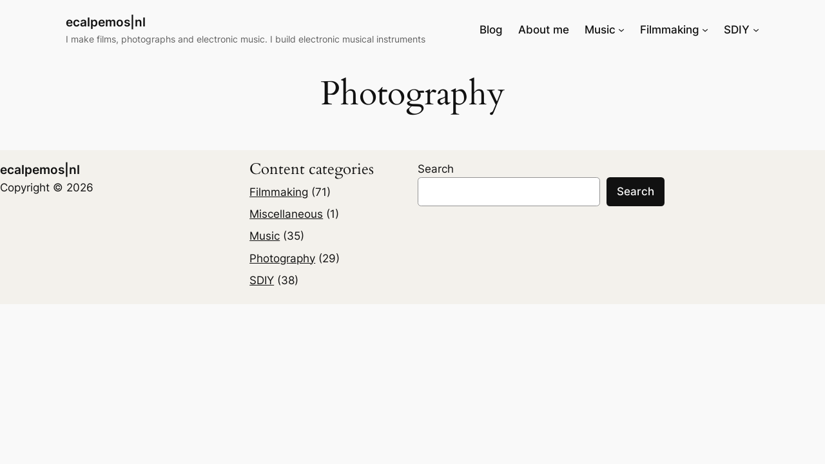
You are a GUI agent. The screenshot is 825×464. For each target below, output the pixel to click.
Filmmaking (278, 192)
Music (264, 235)
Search (436, 168)
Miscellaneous (286, 214)
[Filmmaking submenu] (705, 29)
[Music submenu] (621, 29)
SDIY (261, 280)
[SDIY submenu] (756, 29)
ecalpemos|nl (106, 22)
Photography (282, 258)
